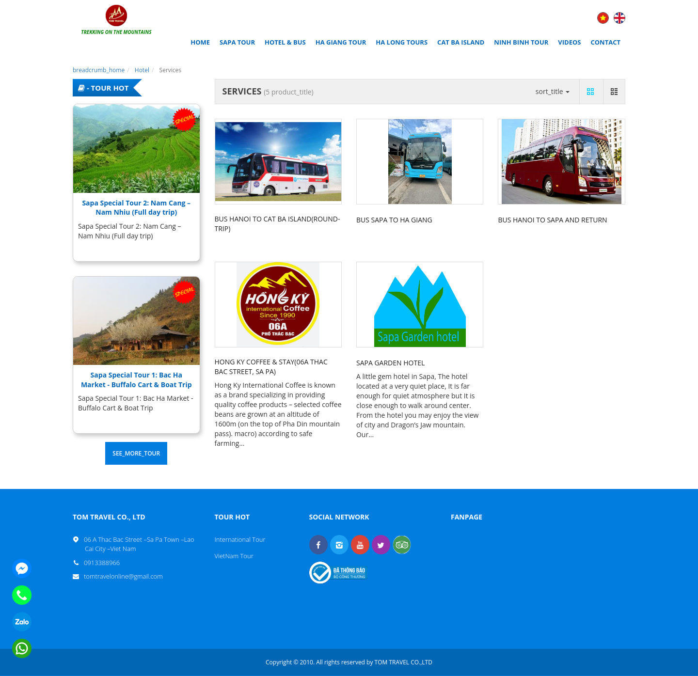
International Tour (240, 539)
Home (200, 42)
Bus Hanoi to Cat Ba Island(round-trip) (277, 223)
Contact (605, 42)
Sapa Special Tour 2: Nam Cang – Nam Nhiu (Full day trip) (136, 207)
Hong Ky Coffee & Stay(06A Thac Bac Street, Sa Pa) (271, 366)
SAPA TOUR (237, 42)
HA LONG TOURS (402, 42)
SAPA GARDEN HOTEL (390, 362)
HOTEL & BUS (285, 42)
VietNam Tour (234, 555)
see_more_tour (136, 453)
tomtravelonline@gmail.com (124, 576)
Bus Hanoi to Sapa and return (552, 219)
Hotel (142, 70)
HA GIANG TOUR (341, 42)
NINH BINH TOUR (521, 42)
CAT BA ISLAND (460, 42)
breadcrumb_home (99, 70)
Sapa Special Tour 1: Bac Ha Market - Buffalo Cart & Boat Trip (136, 379)
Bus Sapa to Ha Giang (394, 219)
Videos (569, 42)
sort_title (553, 91)
